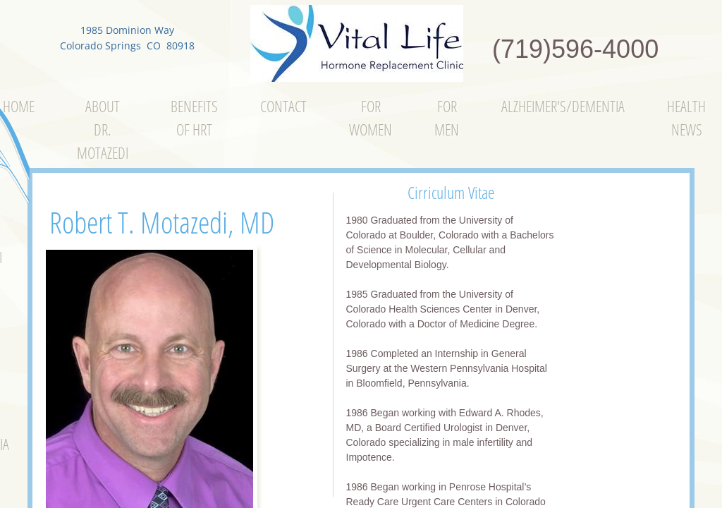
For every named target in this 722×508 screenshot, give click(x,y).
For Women (370, 117)
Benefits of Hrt (194, 117)
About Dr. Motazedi (102, 129)
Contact (283, 105)
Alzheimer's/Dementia (563, 105)
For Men (446, 117)
